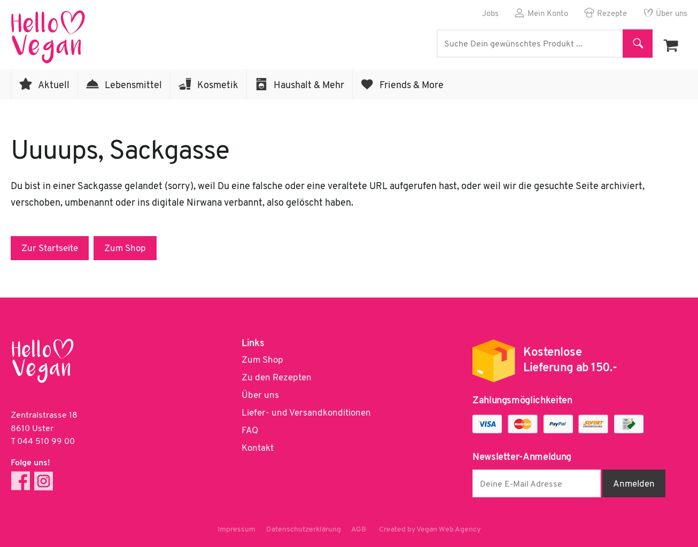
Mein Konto (548, 14)
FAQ (250, 430)
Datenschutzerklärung (303, 530)
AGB (359, 530)
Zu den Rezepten (277, 377)
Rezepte (612, 14)
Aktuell (53, 86)
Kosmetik (217, 86)
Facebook (20, 481)
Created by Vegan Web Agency (430, 530)
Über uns (671, 14)
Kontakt (258, 448)
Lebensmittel (133, 86)
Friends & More (411, 86)
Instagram (43, 481)
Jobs (490, 14)
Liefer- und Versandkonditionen (306, 413)
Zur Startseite (49, 248)
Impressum (236, 530)
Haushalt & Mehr (309, 86)
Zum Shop (125, 248)
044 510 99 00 (46, 441)
